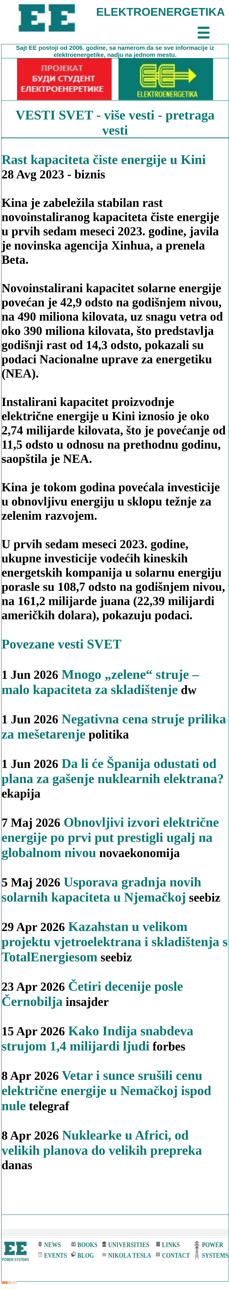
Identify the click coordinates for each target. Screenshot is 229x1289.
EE (34, 47)
